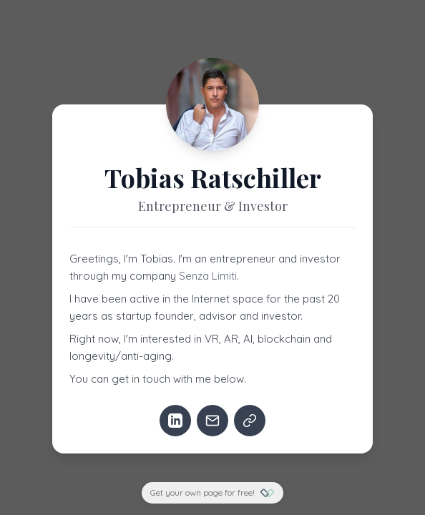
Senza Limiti (208, 276)
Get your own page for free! (212, 492)
